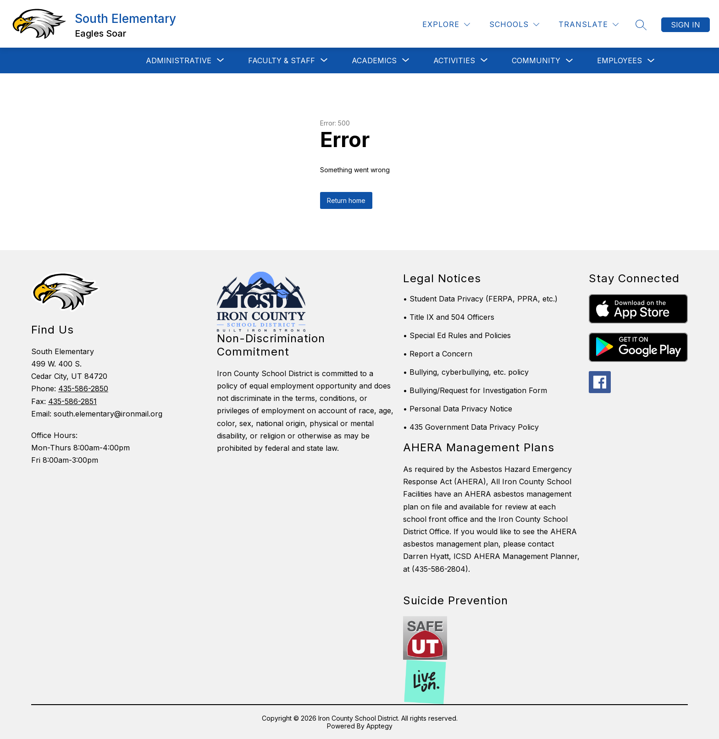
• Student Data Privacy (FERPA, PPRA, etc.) (480, 298)
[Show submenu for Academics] (374, 60)
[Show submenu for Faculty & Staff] (281, 60)
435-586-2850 (83, 388)
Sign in (685, 24)
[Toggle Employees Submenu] (651, 61)
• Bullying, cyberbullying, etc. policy (466, 372)
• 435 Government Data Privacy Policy (471, 427)
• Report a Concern (437, 353)
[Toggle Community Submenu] (569, 61)
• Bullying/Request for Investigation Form (475, 390)
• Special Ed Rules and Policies (457, 335)
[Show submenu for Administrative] (178, 60)
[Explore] (446, 24)
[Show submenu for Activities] (454, 60)
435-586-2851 (72, 401)
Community (536, 60)
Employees (619, 60)
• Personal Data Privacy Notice (457, 408)
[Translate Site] (588, 24)
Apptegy (379, 726)
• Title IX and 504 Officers (448, 317)
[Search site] (641, 24)
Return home (346, 200)
